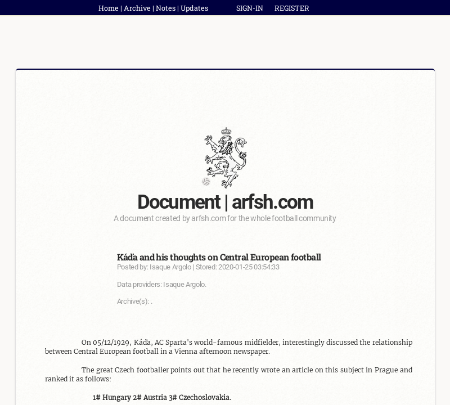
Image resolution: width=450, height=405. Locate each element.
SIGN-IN (249, 7)
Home (108, 7)
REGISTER (291, 7)
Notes (166, 7)
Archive (137, 7)
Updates (194, 7)
